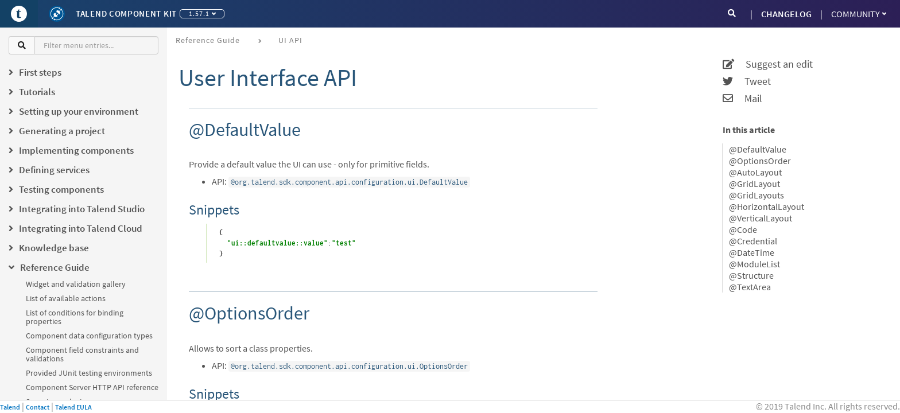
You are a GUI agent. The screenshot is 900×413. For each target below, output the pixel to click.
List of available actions (66, 298)
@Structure (751, 275)
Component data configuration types (89, 335)
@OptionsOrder (760, 160)
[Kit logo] (57, 14)
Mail (742, 98)
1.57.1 (202, 13)
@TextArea (750, 287)
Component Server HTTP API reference (92, 387)
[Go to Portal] (19, 14)
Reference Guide (208, 40)
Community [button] (858, 14)
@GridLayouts (756, 195)
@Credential (753, 241)
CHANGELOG (786, 14)
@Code (743, 229)
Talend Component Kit (126, 13)
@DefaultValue (757, 149)
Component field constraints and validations (82, 354)
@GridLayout (754, 183)
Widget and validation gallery (76, 284)
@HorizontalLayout (766, 206)
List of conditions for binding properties (74, 316)
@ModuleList (754, 264)
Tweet (747, 81)
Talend (10, 407)
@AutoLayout (755, 172)
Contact (37, 407)
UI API (290, 40)
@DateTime (751, 252)
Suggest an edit (768, 64)
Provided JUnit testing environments (89, 373)
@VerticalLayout (760, 218)
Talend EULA (73, 407)
